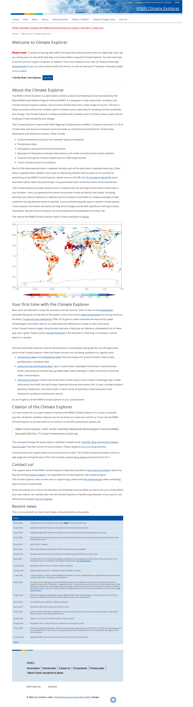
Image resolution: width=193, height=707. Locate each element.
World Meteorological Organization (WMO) (72, 697)
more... (16, 642)
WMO (129, 2)
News (35, 19)
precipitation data (51, 357)
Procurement (80, 668)
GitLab (85, 216)
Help (25, 19)
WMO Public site (34, 686)
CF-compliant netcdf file (98, 177)
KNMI (177, 2)
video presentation (91, 314)
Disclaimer (52, 686)
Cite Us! (123, 19)
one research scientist (98, 470)
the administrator (55, 332)
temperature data (26, 357)
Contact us (64, 668)
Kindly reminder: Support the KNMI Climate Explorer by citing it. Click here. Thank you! (57, 27)
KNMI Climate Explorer (158, 8)
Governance (33, 668)
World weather (60, 19)
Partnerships (49, 668)
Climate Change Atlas (104, 19)
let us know (80, 457)
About (45, 19)
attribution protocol (28, 379)
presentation (106, 310)
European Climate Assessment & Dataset (153, 2)
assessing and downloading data (34, 366)
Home (16, 19)
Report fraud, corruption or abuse (45, 672)
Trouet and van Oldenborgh (37, 319)
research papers (37, 474)
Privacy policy (97, 668)
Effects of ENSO (81, 19)
